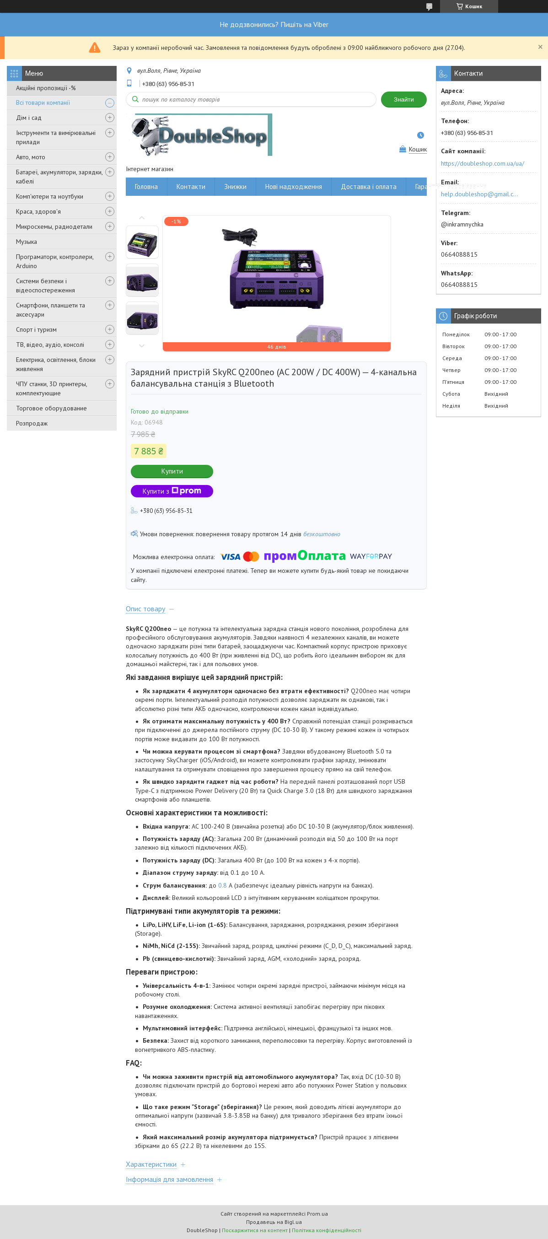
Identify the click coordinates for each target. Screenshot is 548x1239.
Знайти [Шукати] (404, 99)
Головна (146, 186)
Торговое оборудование (51, 408)
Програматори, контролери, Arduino (54, 261)
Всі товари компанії (43, 102)
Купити (172, 471)
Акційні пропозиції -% (46, 88)
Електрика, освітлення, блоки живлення (56, 364)
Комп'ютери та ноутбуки (49, 196)
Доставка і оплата (369, 186)
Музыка (26, 241)
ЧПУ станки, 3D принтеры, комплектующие (51, 388)
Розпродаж (32, 423)
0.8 (223, 885)
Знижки (235, 186)
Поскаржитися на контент (255, 1230)
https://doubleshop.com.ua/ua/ (482, 163)
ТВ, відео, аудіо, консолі (50, 344)
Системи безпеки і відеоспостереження (45, 285)
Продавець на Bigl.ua (274, 1221)
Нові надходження (293, 186)
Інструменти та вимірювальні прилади (56, 137)
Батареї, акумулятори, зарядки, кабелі (59, 176)
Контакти (191, 186)
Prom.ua (317, 1213)
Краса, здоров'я (38, 211)
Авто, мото (30, 157)
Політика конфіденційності (326, 1230)
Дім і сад (29, 117)
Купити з (172, 491)
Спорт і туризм (36, 329)
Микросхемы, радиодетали (54, 226)
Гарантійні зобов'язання (451, 186)
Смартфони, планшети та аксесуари (50, 309)
